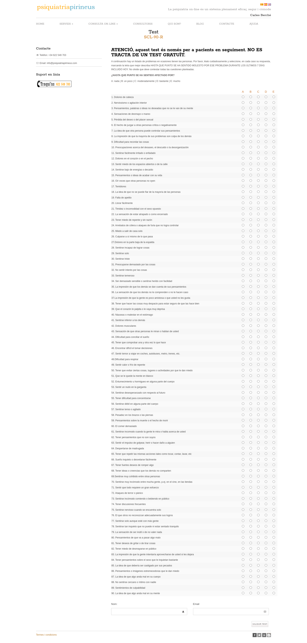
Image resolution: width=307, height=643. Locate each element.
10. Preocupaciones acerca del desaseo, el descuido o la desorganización (150, 147)
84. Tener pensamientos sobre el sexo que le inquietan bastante (144, 560)
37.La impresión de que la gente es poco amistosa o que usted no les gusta (150, 298)
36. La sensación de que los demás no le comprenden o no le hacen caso (149, 292)
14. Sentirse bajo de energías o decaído (132, 169)
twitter (259, 635)
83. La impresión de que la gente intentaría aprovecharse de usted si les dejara (152, 554)
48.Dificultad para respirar (124, 359)
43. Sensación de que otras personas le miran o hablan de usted (145, 331)
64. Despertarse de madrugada (127, 448)
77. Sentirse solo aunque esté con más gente (135, 521)
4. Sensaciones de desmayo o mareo (130, 114)
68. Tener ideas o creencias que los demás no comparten (141, 470)
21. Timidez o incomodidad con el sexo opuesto (136, 208)
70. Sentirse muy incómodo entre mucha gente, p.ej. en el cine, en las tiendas (151, 482)
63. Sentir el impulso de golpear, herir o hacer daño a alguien (143, 442)
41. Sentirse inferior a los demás (128, 320)
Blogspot (269, 635)
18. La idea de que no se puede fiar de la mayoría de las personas (146, 192)
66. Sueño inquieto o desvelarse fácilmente (133, 459)
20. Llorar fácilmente (122, 203)
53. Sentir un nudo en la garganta (128, 387)
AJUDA (253, 24)
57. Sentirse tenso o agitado (126, 409)
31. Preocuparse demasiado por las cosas (133, 264)
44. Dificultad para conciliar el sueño (130, 337)
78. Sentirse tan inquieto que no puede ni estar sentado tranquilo (145, 526)
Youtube (264, 635)
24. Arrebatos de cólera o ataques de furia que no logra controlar (145, 225)
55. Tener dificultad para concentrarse (131, 398)
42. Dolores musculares (123, 326)
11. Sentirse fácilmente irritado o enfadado (133, 153)
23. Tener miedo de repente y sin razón (131, 220)
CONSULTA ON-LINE (103, 24)
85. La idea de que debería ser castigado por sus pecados (141, 565)
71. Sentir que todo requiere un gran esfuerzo (135, 487)
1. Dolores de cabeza (122, 97)
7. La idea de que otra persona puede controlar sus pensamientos (145, 130)
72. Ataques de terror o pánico (127, 493)
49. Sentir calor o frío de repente (128, 364)
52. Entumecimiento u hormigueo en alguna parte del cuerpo (142, 381)
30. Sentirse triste (120, 258)
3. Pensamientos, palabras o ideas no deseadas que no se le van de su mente (152, 108)
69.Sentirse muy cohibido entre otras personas (135, 476)
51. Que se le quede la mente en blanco (132, 376)
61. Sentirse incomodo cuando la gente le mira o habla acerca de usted (148, 431)
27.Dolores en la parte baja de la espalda (132, 242)
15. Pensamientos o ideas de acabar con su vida (136, 175)
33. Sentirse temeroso (122, 275)
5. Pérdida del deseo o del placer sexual (132, 119)
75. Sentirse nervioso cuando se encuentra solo (136, 509)
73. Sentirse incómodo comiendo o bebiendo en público (140, 498)
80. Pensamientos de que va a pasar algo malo (136, 537)
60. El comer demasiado (124, 426)
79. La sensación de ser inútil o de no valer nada (136, 532)
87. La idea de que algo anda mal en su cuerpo (136, 576)
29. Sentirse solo (120, 253)
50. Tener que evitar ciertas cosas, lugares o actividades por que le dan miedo (152, 370)
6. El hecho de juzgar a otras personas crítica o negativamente (144, 125)
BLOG (200, 24)
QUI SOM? (174, 24)
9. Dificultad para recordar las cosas (130, 142)
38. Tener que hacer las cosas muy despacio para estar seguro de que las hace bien (155, 303)
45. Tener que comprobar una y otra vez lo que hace (138, 342)
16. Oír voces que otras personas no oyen (133, 180)
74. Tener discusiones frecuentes (128, 504)
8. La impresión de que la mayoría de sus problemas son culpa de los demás (151, 136)
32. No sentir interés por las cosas (129, 270)
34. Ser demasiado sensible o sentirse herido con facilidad (141, 281)
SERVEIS (66, 24)
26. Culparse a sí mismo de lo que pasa (132, 236)
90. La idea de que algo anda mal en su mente (135, 593)
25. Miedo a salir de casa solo (127, 231)
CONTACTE (226, 24)
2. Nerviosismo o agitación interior (129, 102)
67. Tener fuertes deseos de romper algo (132, 465)
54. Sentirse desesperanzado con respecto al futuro (138, 392)
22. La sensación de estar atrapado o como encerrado (139, 214)
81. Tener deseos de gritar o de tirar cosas (133, 543)
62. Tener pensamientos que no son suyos (133, 437)
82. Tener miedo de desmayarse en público (133, 548)
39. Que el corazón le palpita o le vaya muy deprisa (138, 309)
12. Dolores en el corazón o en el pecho (132, 158)
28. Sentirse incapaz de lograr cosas (130, 247)
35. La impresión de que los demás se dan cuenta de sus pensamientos (148, 286)
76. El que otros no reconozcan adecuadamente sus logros (142, 515)
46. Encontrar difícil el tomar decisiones (131, 348)
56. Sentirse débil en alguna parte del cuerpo (134, 404)
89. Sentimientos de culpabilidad (128, 588)
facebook (255, 635)
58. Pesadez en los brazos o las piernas (132, 415)
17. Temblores (118, 186)
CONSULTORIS (143, 24)
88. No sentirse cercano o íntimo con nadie (133, 582)
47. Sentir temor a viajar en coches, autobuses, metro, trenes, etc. (145, 353)
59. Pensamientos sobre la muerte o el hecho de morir (139, 420)
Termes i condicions (46, 634)
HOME (40, 24)
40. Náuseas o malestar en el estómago (132, 314)
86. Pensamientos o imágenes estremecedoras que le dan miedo (145, 571)
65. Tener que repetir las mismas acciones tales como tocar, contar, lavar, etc (151, 454)
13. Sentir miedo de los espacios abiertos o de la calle (139, 164)
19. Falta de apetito (121, 197)
